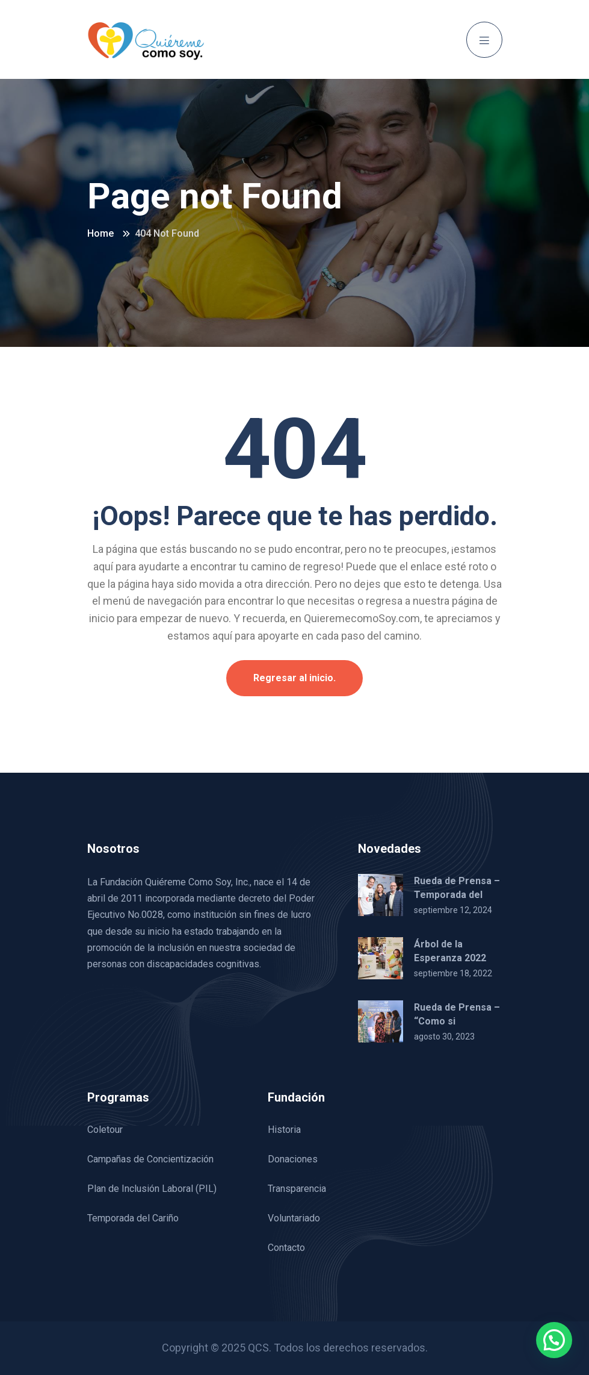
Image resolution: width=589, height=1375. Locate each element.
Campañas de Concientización (150, 1159)
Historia (284, 1129)
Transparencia (297, 1188)
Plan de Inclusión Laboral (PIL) (152, 1188)
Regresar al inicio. (294, 678)
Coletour (105, 1129)
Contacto (286, 1247)
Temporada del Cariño (133, 1218)
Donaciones (293, 1159)
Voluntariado (294, 1218)
